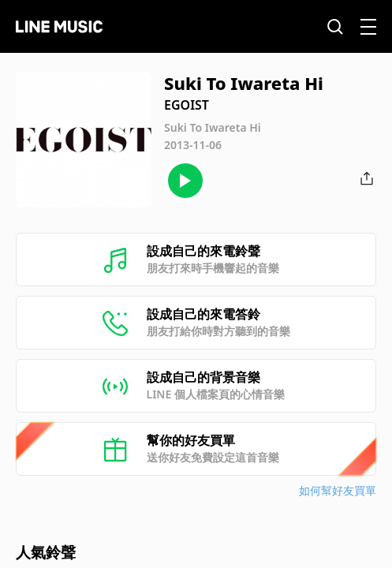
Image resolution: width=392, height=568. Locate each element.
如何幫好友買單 (337, 490)
